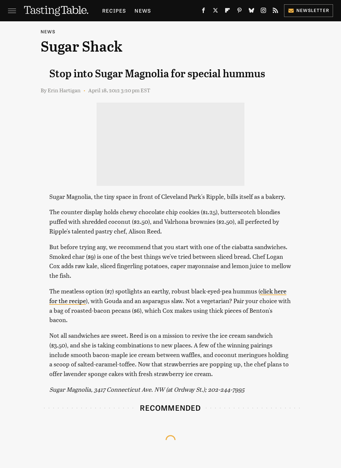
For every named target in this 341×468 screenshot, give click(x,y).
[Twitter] (215, 11)
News (143, 10)
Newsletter (308, 10)
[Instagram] (263, 11)
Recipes (114, 10)
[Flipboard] (227, 11)
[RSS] (275, 11)
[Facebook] (203, 11)
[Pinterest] (239, 11)
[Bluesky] (251, 11)
